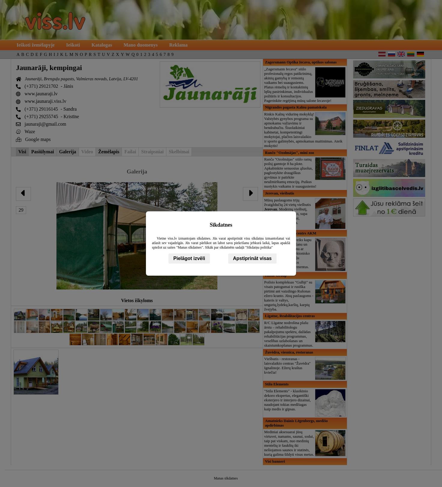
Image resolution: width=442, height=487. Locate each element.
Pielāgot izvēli (189, 258)
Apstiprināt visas (252, 258)
